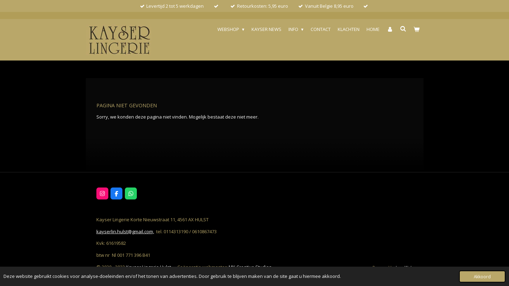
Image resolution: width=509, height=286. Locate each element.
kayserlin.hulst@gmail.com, (125, 231)
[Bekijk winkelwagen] (416, 29)
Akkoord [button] (482, 276)
